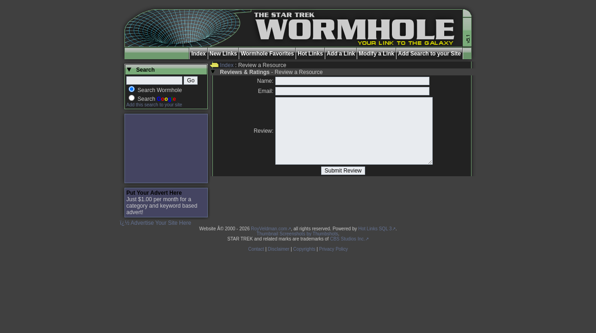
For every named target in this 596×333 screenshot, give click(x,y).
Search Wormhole (159, 90)
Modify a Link (376, 53)
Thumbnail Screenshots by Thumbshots (297, 233)
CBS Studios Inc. (347, 238)
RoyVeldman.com (269, 228)
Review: (263, 131)
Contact (256, 249)
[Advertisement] (166, 148)
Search (156, 99)
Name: (265, 81)
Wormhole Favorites (267, 53)
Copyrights (304, 249)
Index (198, 53)
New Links (223, 53)
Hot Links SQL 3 (374, 228)
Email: (265, 91)
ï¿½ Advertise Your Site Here (155, 223)
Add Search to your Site (429, 53)
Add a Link (341, 53)
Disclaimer (279, 249)
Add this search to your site (154, 104)
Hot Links (310, 53)
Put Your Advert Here (154, 193)
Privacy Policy (333, 249)
